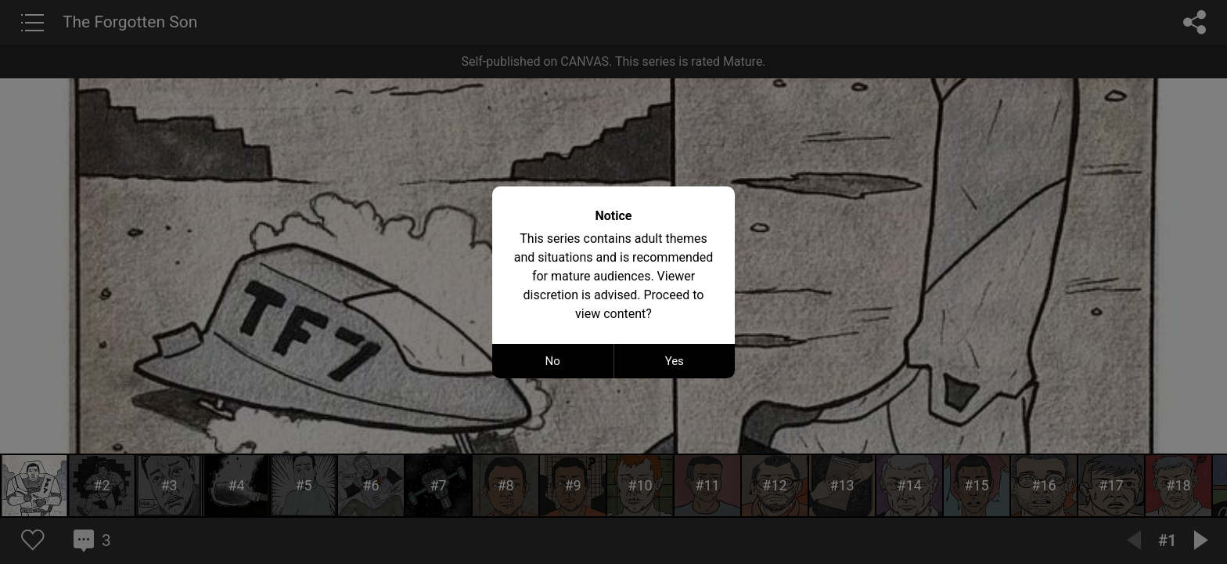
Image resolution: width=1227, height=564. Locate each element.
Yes (674, 361)
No (552, 361)
